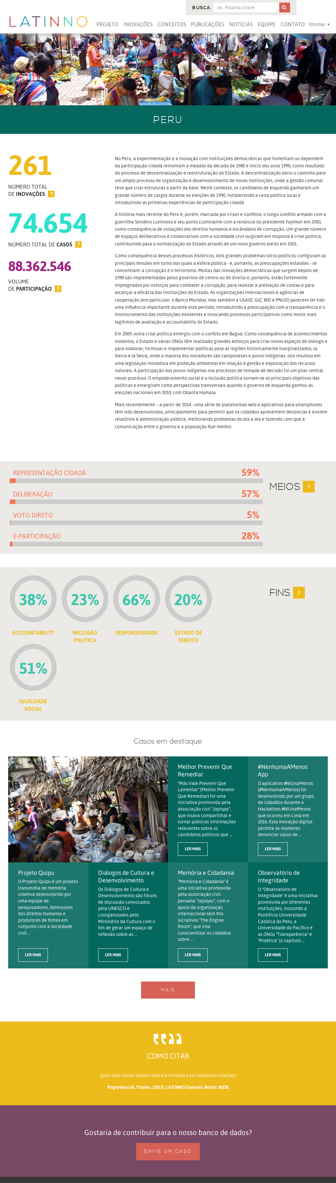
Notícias (241, 24)
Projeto (107, 24)
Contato (293, 24)
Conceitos (172, 24)
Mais (168, 990)
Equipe (267, 24)
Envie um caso (168, 1151)
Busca (201, 8)
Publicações (207, 24)
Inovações (138, 24)
